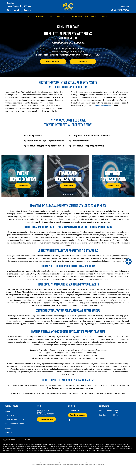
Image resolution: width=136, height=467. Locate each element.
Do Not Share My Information (51, 462)
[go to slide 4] (68, 194)
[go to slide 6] (72, 194)
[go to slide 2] (65, 194)
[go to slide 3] (67, 194)
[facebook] (69, 420)
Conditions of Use (65, 462)
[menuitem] (30, 16)
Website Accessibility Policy (95, 462)
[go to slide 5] (70, 194)
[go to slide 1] (63, 194)
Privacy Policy (37, 462)
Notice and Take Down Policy (79, 462)
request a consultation (103, 105)
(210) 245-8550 (120, 10)
